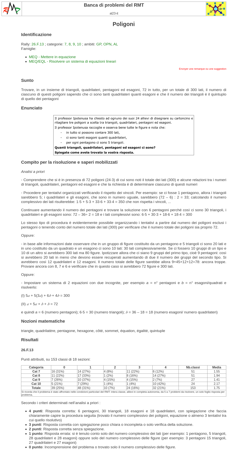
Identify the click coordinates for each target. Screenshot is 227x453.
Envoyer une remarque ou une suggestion (202, 68)
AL (115, 44)
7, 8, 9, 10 (72, 44)
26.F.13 (37, 44)
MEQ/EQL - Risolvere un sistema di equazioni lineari (72, 61)
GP (98, 44)
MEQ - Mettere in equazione (52, 57)
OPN (107, 44)
